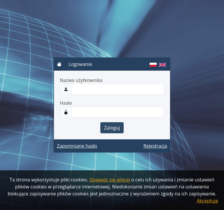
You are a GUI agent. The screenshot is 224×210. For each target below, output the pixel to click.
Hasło (66, 103)
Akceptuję (207, 200)
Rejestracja (155, 146)
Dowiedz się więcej (110, 179)
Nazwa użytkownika (81, 80)
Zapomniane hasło (77, 146)
